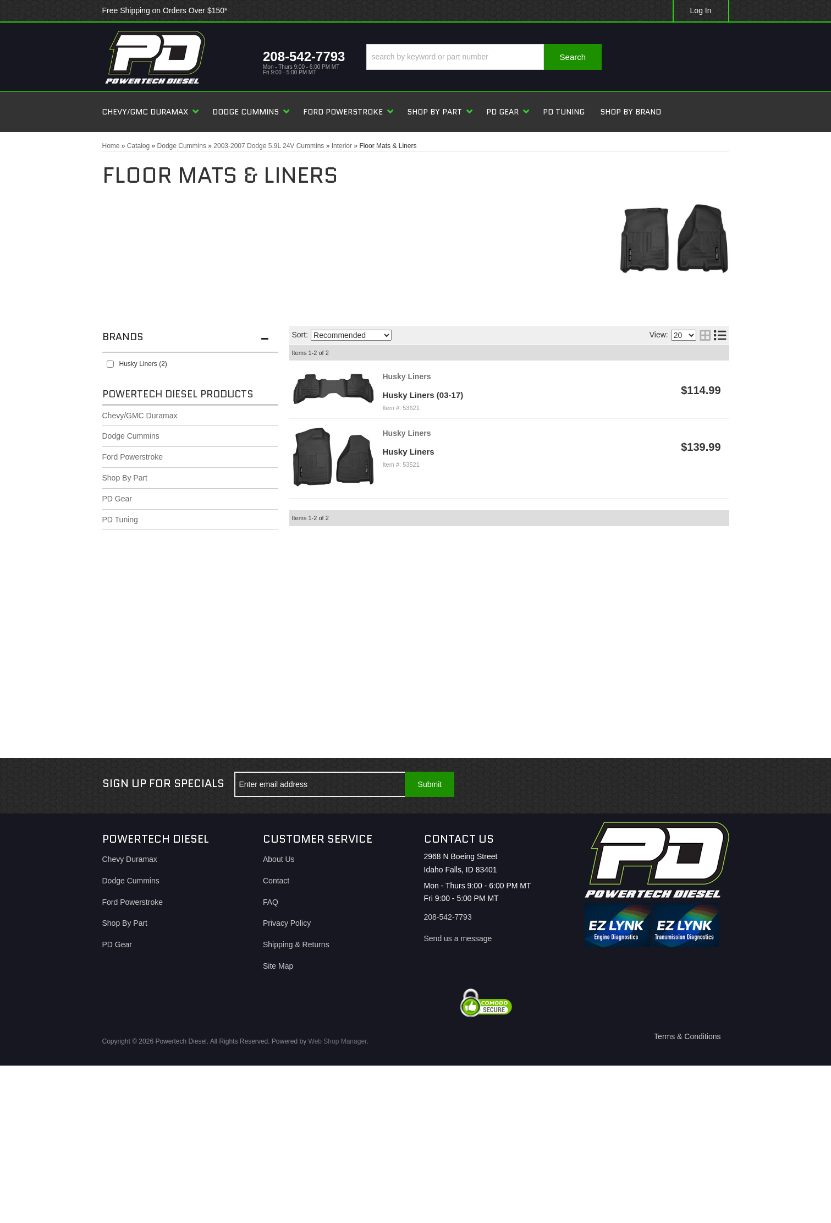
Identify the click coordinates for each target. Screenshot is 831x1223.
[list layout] (720, 335)
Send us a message (458, 938)
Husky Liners (408, 451)
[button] (483, 57)
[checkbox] (110, 364)
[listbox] (351, 335)
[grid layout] (705, 335)
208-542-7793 (448, 917)
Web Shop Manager (338, 1041)
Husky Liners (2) (143, 364)
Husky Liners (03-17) (423, 395)
